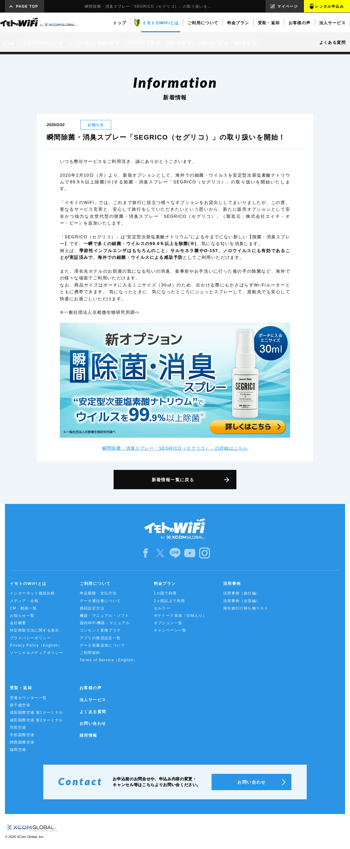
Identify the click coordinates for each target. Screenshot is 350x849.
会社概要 (18, 623)
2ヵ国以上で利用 (169, 601)
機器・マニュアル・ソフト (104, 615)
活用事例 (232, 583)
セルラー (162, 608)
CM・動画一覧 (23, 608)
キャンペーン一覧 (170, 630)
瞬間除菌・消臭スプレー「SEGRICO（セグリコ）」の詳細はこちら (175, 448)
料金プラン (165, 583)
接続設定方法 (92, 608)
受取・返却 (21, 688)
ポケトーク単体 (180, 615)
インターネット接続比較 (32, 593)
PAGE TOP (27, 6)
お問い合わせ (93, 723)
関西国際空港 (22, 742)
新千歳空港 (20, 705)
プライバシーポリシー (30, 638)
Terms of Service (109, 660)
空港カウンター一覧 (28, 698)
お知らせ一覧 (22, 615)
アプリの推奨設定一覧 (100, 638)
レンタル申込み (329, 6)
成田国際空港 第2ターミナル (36, 720)
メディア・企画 (24, 601)
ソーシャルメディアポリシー (36, 653)
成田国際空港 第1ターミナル (36, 712)
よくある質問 (93, 711)
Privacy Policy (36, 645)
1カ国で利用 (165, 593)
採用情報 (88, 735)
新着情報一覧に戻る (173, 479)
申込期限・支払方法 (98, 593)
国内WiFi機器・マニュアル (105, 623)
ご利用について (95, 583)
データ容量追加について (102, 645)
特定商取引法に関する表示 (34, 630)
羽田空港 (18, 727)
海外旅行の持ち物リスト (245, 608)
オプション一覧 (168, 623)
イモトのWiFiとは (28, 583)
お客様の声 (91, 688)
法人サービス (93, 699)
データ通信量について (100, 601)
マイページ (287, 6)
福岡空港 (18, 749)
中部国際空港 (22, 735)
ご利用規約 (90, 653)
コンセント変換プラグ (100, 630)
